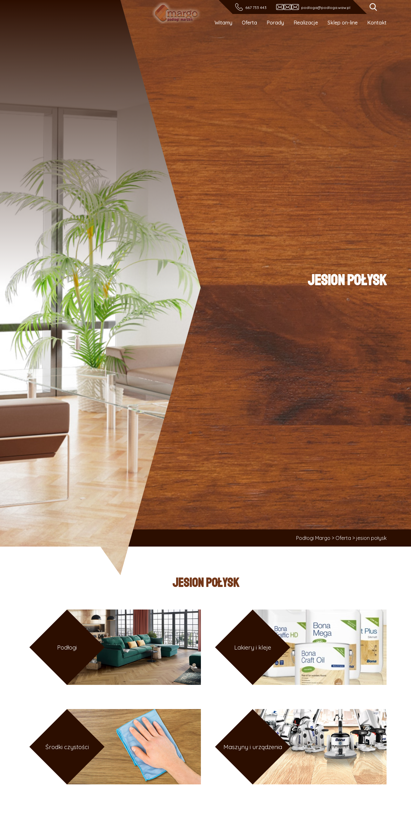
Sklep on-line (343, 22)
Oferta (249, 22)
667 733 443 (255, 7)
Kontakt (377, 22)
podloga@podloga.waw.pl (325, 7)
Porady (275, 22)
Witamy (223, 22)
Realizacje (306, 22)
